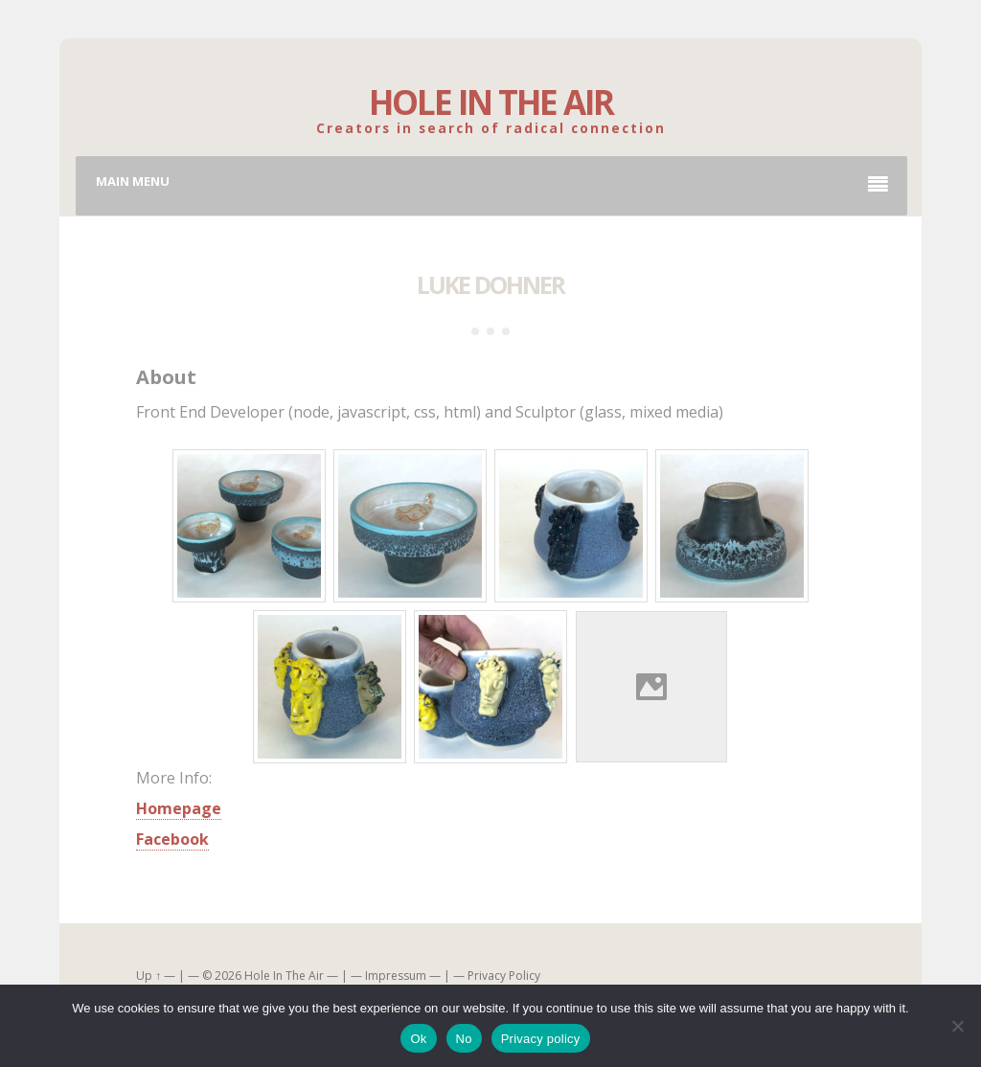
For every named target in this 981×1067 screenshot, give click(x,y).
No (464, 1039)
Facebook (172, 839)
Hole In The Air (491, 102)
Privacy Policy (504, 975)
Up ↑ (148, 975)
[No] (957, 1025)
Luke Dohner (490, 284)
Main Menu (492, 183)
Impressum (395, 975)
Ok (418, 1039)
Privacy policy (541, 1039)
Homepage (178, 808)
